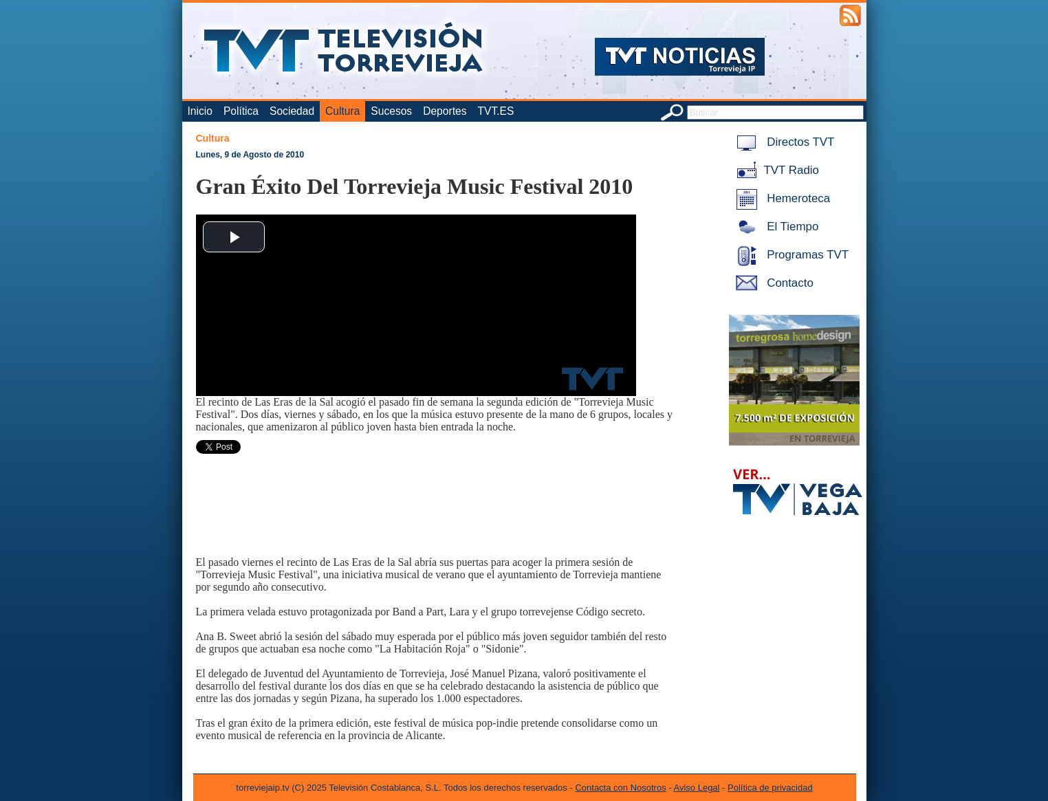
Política (241, 111)
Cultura (342, 111)
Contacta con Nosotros (620, 787)
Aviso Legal (697, 787)
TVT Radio (775, 170)
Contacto (772, 282)
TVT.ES (495, 111)
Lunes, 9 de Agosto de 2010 (250, 155)
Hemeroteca (781, 198)
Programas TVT (790, 254)
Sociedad (292, 111)
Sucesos (391, 111)
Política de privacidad (770, 787)
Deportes (444, 111)
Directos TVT (783, 142)
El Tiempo (775, 226)
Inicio (200, 111)
